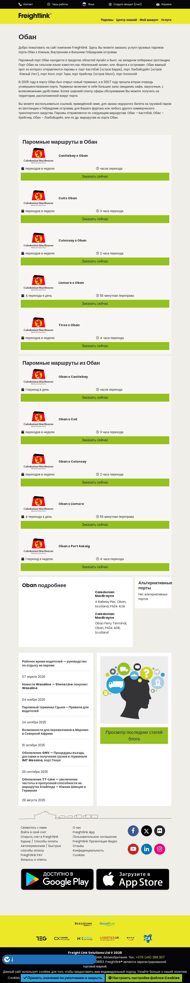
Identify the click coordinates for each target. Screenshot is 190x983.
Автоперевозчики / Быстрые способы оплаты (41, 848)
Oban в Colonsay (73, 461)
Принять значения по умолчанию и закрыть (62, 977)
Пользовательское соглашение (95, 837)
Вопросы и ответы (34, 859)
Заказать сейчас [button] (95, 176)
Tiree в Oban (69, 325)
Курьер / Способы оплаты (39, 841)
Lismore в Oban (71, 283)
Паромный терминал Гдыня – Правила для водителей (55, 709)
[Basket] (163, 4)
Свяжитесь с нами (34, 827)
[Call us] (26, 4)
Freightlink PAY (32, 855)
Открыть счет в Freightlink (39, 837)
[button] (49, 959)
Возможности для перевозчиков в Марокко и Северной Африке (55, 732)
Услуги (166, 20)
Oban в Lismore (71, 504)
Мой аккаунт (149, 20)
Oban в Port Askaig (74, 546)
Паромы (107, 20)
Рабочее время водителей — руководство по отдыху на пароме (54, 663)
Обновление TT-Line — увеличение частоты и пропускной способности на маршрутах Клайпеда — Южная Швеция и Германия (54, 785)
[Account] (125, 4)
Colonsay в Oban (73, 240)
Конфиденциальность (88, 850)
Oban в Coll (68, 419)
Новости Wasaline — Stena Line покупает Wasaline (55, 686)
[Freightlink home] (35, 16)
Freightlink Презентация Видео (95, 841)
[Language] (88, 4)
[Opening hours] (57, 4)
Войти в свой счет (33, 832)
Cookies (79, 855)
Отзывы (78, 846)
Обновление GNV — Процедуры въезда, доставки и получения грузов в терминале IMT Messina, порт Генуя (54, 757)
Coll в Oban (68, 198)
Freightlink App (84, 832)
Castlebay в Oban (73, 155)
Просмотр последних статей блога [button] (134, 735)
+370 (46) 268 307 (150, 957)
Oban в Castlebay (73, 377)
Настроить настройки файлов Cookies (144, 977)
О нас (77, 827)
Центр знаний (126, 20)
